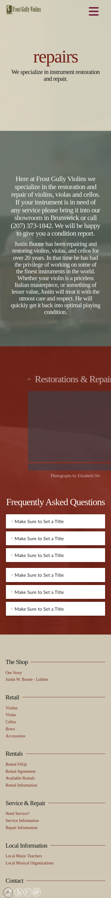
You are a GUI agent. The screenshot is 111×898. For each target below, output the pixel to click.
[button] (94, 12)
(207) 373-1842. (32, 229)
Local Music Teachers (24, 806)
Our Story (14, 622)
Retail (12, 647)
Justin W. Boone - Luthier (27, 629)
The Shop (17, 611)
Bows (10, 679)
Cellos (11, 672)
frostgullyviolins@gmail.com (30, 863)
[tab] (55, 471)
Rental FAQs (16, 714)
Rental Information (21, 735)
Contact (14, 830)
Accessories (15, 686)
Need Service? (18, 763)
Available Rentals (20, 728)
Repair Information (22, 777)
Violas (11, 665)
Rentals (14, 703)
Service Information (22, 770)
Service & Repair (25, 753)
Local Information (26, 795)
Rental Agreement (21, 721)
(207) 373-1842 (19, 869)
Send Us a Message (22, 855)
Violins (11, 658)
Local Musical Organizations (30, 813)
